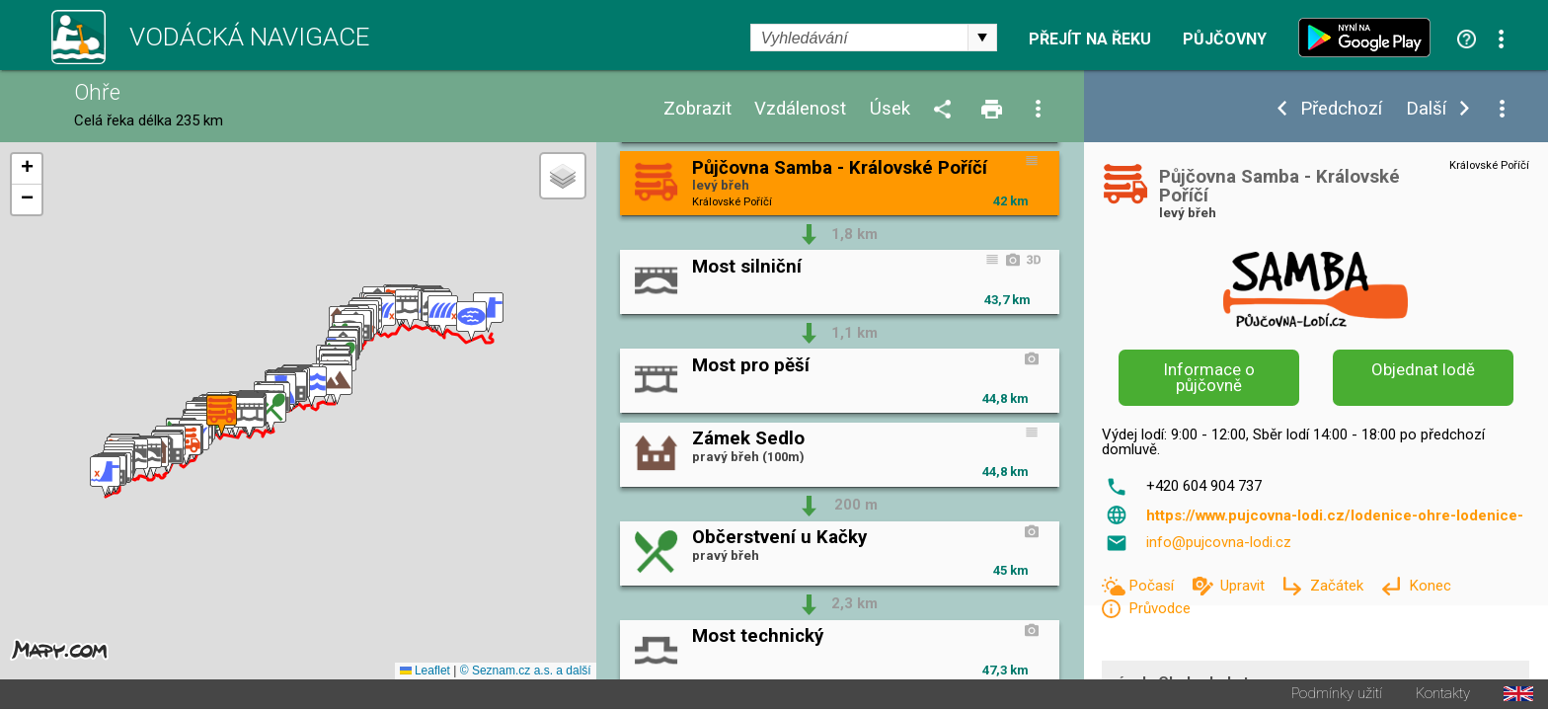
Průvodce (1159, 608)
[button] (105, 477)
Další (1426, 109)
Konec (1430, 585)
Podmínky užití (1336, 695)
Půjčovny (1225, 39)
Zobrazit (697, 109)
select (982, 37)
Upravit (1244, 585)
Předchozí (1341, 109)
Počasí (1153, 585)
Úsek (890, 109)
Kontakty (1443, 695)
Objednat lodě (1423, 369)
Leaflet (425, 672)
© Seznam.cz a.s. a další (525, 672)
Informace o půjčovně (1209, 377)
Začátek (1338, 585)
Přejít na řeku (1090, 39)
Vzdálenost (800, 109)
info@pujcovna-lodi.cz (1218, 542)
